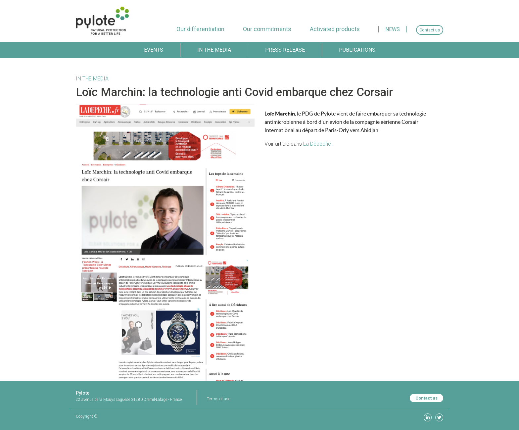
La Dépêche (317, 144)
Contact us (426, 398)
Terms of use (218, 398)
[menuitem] (200, 29)
